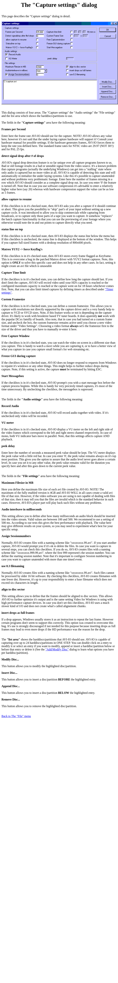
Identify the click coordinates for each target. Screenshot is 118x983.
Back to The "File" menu (16, 716)
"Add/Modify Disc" (57, 649)
